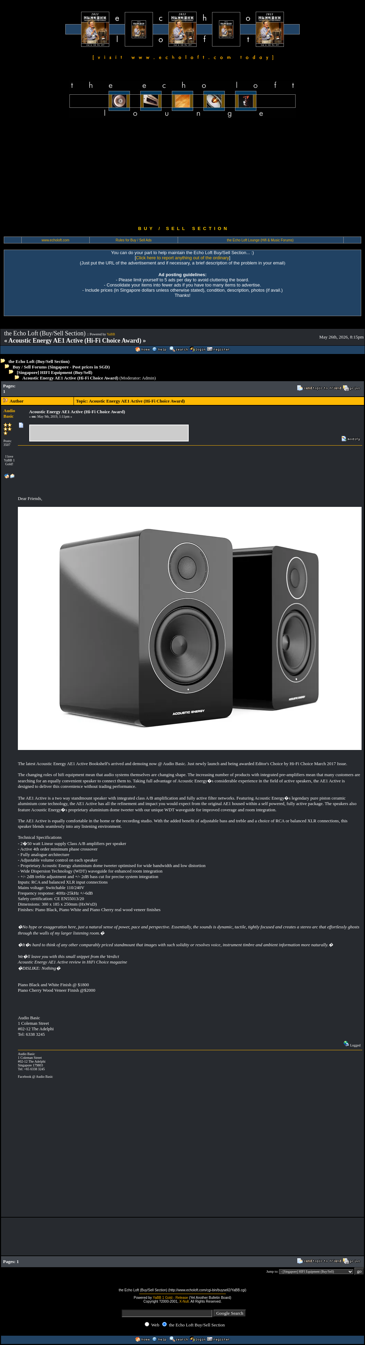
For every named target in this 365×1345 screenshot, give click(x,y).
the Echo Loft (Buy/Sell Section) (39, 361)
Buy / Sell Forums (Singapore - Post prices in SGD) (61, 366)
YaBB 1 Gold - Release (170, 1298)
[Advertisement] (182, 172)
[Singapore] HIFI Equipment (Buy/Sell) (54, 372)
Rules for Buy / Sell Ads (134, 240)
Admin (148, 377)
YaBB (111, 334)
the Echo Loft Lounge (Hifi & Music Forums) (260, 240)
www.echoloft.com (55, 240)
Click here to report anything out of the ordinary (182, 257)
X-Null (184, 1301)
